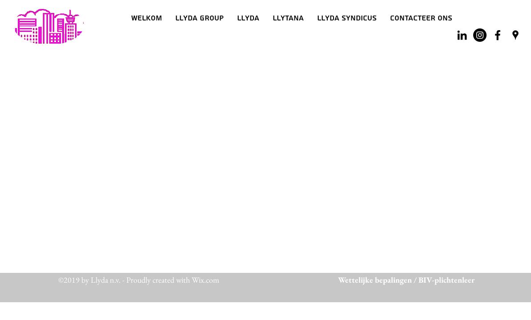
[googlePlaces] (515, 35)
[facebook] (497, 35)
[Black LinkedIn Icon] (462, 35)
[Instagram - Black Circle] (480, 35)
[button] (248, 18)
